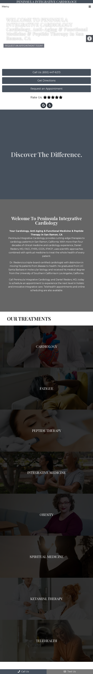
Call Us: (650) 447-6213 (46, 72)
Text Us (70, 671)
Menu (5, 6)
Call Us (23, 671)
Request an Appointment (46, 88)
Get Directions (46, 80)
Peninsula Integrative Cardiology (47, 1)
